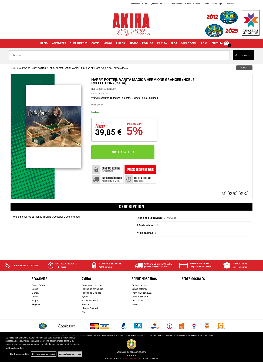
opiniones (132, 358)
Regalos (36, 304)
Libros (35, 296)
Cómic (35, 289)
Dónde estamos (139, 289)
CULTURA (217, 43)
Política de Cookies (91, 292)
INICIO (44, 43)
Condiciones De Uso (138, 4)
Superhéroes (38, 285)
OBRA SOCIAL (189, 43)
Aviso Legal (217, 4)
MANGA (107, 43)
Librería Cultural (90, 308)
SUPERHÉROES (78, 43)
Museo (135, 304)
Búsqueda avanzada (243, 55)
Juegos (35, 300)
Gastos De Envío (192, 4)
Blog (84, 312)
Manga (35, 292)
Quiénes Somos (157, 4)
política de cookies (14, 348)
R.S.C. (204, 43)
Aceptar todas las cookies (70, 354)
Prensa (85, 304)
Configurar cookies (19, 354)
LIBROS (120, 43)
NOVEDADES (59, 43)
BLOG (174, 43)
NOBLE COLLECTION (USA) (104, 89)
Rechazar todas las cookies (43, 354)
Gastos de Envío (90, 300)
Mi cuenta (230, 4)
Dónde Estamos (175, 4)
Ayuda (206, 4)
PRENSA (162, 43)
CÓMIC (95, 43)
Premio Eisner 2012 (141, 292)
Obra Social (137, 300)
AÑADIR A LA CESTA (123, 152)
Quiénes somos (139, 285)
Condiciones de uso (92, 285)
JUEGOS (133, 43)
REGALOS (147, 43)
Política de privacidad (92, 289)
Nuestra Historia (140, 296)
